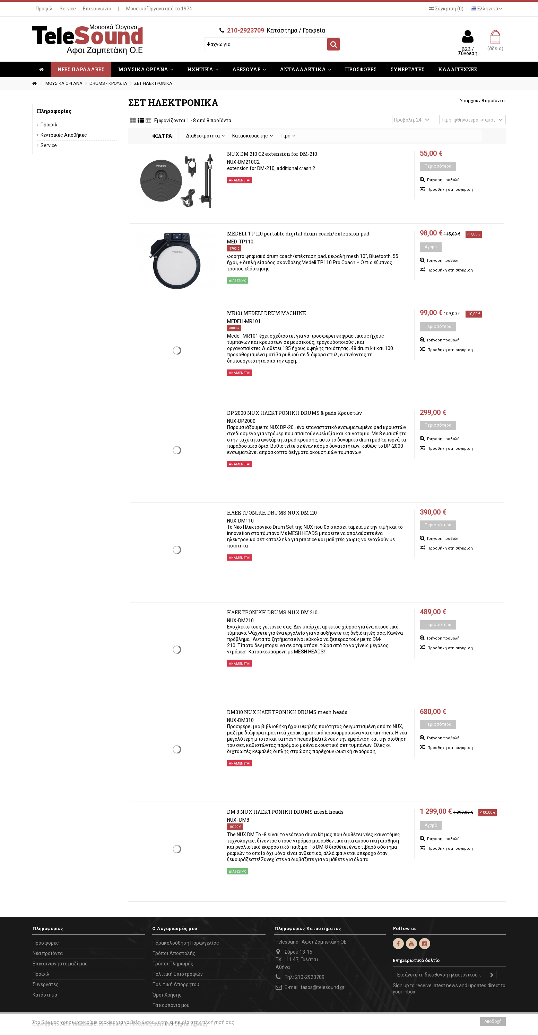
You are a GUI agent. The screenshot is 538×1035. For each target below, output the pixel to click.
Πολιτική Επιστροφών (178, 974)
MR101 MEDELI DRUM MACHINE (266, 313)
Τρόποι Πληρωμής (173, 963)
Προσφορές (46, 943)
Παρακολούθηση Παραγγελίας (186, 943)
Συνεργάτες (46, 984)
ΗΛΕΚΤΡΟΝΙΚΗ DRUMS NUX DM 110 (272, 512)
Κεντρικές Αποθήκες (64, 135)
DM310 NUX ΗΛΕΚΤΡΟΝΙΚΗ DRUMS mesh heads (287, 712)
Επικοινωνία (97, 8)
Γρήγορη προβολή (443, 180)
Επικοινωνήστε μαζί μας (60, 963)
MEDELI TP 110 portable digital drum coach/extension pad (298, 233)
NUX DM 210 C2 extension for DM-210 (272, 154)
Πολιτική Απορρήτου (176, 984)
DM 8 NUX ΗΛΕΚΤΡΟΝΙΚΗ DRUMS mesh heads (285, 812)
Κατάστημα (45, 995)
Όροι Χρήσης (167, 995)
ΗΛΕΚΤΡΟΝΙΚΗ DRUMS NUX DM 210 (272, 612)
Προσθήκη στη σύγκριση (450, 189)
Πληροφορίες (54, 110)
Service (68, 8)
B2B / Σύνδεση (467, 50)
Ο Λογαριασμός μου (174, 928)
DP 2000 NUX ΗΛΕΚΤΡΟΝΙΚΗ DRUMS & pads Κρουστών (294, 413)
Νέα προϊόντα (48, 953)
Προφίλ (44, 8)
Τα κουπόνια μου (171, 1005)
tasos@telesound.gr (323, 987)
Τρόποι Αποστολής (174, 953)
